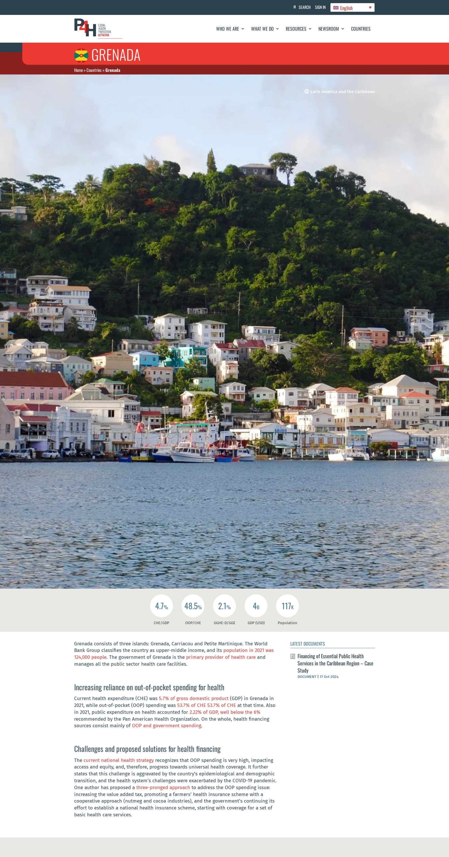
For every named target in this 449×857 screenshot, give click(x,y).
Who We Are (227, 28)
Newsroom (328, 28)
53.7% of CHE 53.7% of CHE (206, 705)
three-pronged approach (163, 788)
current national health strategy (119, 760)
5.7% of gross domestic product (194, 698)
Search (302, 7)
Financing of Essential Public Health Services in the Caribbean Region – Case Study (335, 663)
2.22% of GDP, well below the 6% (225, 712)
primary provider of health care (221, 657)
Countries (361, 28)
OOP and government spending (166, 726)
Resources (296, 28)
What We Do (262, 28)
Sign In (319, 7)
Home (78, 70)
